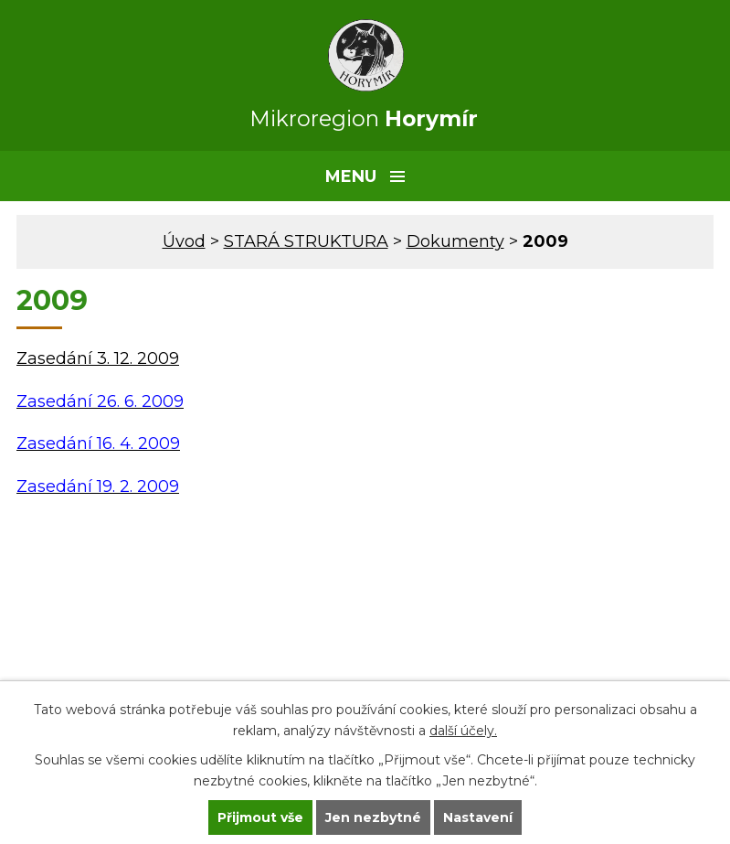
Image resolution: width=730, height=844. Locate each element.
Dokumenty (455, 241)
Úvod (184, 241)
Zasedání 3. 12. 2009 (97, 358)
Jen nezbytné (373, 817)
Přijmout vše (260, 817)
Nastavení (478, 817)
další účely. (463, 730)
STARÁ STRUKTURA (306, 241)
